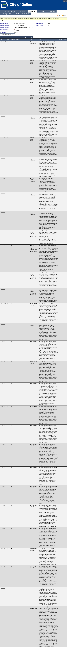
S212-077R (3, 303)
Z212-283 (3, 212)
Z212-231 (3, 273)
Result (64, 39)
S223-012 (3, 566)
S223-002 (3, 341)
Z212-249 (3, 289)
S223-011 (3, 548)
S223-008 (3, 467)
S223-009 (3, 486)
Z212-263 (3, 116)
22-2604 (3, 607)
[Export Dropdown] (16, 37)
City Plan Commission (19, 23)
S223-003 (3, 361)
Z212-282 (3, 193)
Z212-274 (3, 178)
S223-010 (3, 505)
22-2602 (3, 588)
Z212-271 (3, 158)
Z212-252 (3, 95)
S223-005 (3, 406)
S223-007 (3, 444)
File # (2, 39)
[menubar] (16, 37)
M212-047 (3, 41)
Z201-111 (3, 60)
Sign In (65, 1)
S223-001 (3, 324)
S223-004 (3, 383)
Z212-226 (3, 245)
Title (40, 39)
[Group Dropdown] (10, 37)
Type (31, 39)
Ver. (8, 39)
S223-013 (3, 528)
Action (60, 39)
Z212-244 (3, 79)
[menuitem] (4, 37)
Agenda (17, 30)
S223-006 (3, 425)
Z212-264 (3, 137)
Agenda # (12, 39)
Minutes (16, 32)
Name (17, 39)
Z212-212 (3, 231)
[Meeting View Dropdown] (26, 37)
